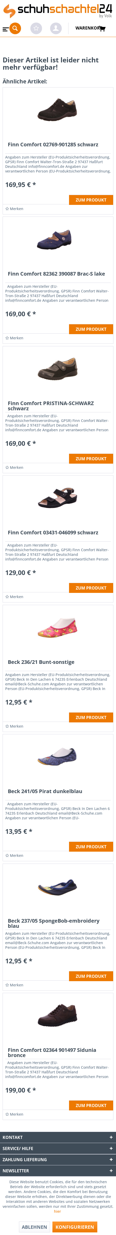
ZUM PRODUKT (91, 200)
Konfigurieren (75, 1227)
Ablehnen (34, 1227)
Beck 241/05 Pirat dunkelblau (45, 792)
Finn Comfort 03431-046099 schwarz (53, 533)
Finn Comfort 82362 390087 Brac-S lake (56, 274)
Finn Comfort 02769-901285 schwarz (53, 145)
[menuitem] (5, 28)
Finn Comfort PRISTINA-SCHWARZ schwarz (51, 406)
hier (58, 1211)
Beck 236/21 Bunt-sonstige (41, 662)
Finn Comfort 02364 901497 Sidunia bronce (52, 1053)
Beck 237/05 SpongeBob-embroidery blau (53, 923)
